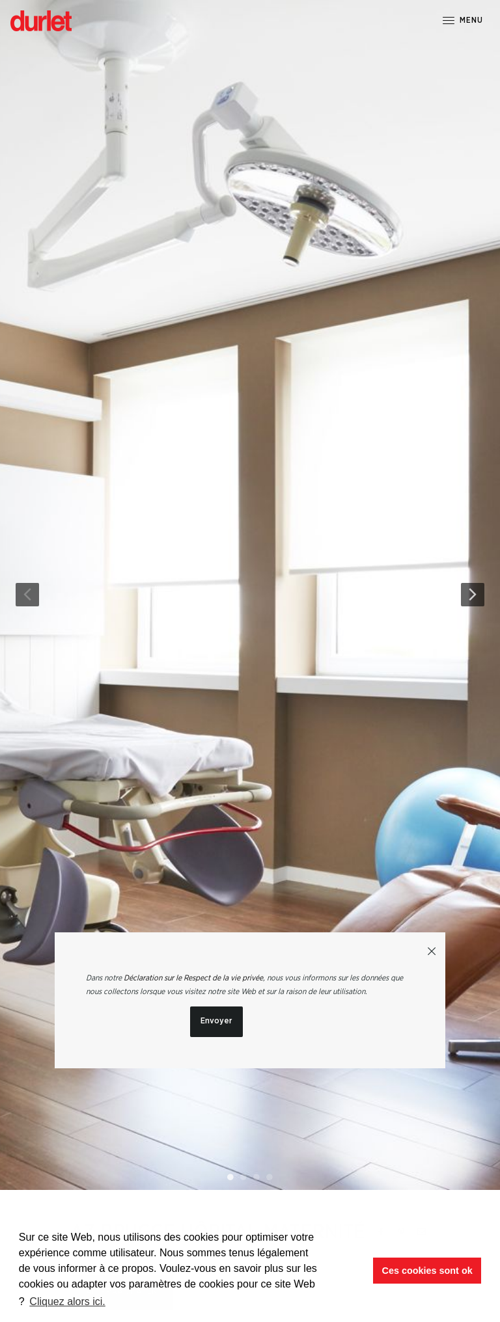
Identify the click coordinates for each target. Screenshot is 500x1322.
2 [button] (243, 1176)
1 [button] (230, 1176)
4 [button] (269, 1176)
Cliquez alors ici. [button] (67, 1301)
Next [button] (472, 594)
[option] (250, 595)
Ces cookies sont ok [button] (427, 1270)
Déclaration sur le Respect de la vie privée (193, 978)
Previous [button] (27, 594)
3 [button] (256, 1176)
